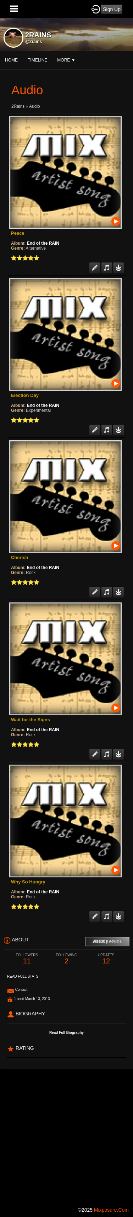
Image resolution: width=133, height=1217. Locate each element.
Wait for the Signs (30, 719)
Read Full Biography (66, 1033)
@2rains (33, 41)
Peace (17, 233)
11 (27, 959)
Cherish (19, 557)
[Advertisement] (66, 1135)
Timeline (37, 60)
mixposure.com (111, 1210)
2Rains (17, 106)
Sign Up (112, 9)
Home (11, 60)
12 (106, 959)
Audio (34, 106)
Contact (21, 990)
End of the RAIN (43, 243)
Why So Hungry (28, 881)
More (66, 60)
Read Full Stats (22, 976)
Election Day (25, 395)
